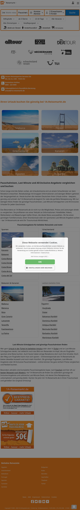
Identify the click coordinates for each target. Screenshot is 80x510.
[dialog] (40, 255)
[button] (40, 257)
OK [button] (40, 261)
